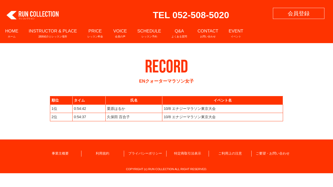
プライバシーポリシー (145, 153)
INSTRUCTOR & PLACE (53, 33)
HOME (11, 33)
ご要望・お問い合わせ (273, 153)
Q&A (179, 33)
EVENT (236, 33)
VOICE (120, 33)
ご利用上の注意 (230, 153)
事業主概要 (60, 153)
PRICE (95, 33)
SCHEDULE (149, 33)
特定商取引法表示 (187, 153)
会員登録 (299, 13)
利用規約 (102, 153)
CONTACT (207, 33)
